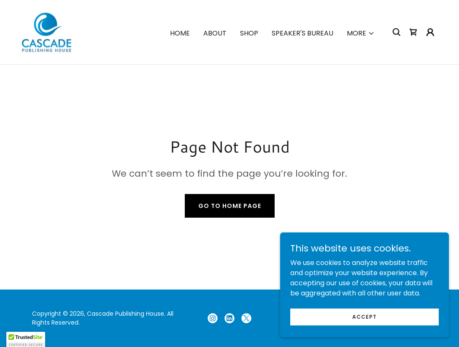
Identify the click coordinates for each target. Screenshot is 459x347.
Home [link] (180, 33)
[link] (46, 31)
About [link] (215, 33)
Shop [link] (249, 33)
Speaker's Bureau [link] (302, 33)
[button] (361, 33)
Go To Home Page (229, 206)
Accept (364, 316)
